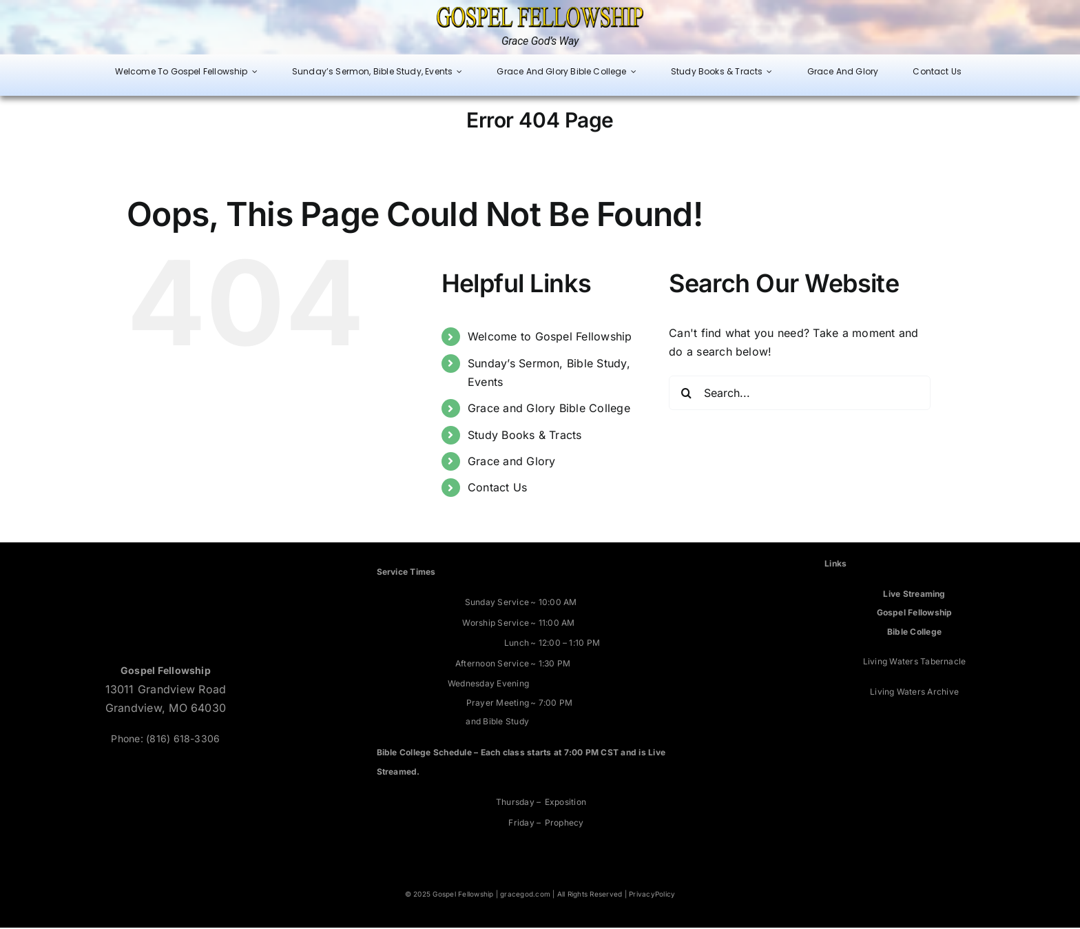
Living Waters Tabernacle (914, 662)
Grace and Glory (512, 462)
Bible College (914, 632)
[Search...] (800, 394)
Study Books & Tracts (525, 435)
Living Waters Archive (914, 692)
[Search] (686, 394)
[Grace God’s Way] (540, 12)
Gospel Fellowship (915, 614)
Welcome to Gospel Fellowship (550, 338)
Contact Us (497, 489)
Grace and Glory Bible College (549, 409)
